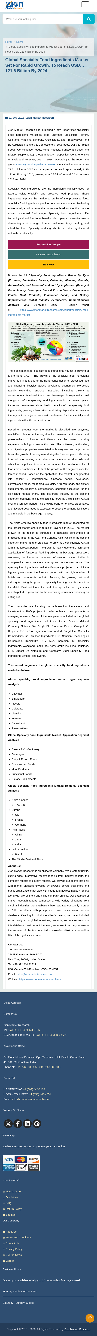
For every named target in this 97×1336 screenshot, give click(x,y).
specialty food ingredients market (36, 164)
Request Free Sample (48, 244)
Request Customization (48, 254)
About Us (10, 1231)
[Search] (89, 19)
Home (8, 41)
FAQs (8, 1203)
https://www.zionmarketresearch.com (40, 979)
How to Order (12, 1191)
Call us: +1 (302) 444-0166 (24, 1029)
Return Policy (12, 1209)
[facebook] (17, 1123)
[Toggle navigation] (85, 4)
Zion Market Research (77, 1329)
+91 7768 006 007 (26, 1066)
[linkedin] (27, 1123)
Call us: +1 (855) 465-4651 (51, 1034)
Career (8, 1260)
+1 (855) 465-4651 (40, 1094)
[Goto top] (90, 1318)
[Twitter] (8, 1123)
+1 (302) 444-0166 (34, 1089)
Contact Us (11, 1243)
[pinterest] (36, 1123)
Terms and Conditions (17, 1237)
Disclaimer (10, 1197)
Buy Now (48, 264)
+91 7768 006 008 (49, 1066)
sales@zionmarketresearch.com (35, 974)
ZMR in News (12, 1255)
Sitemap (9, 1214)
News (19, 41)
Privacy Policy (12, 1249)
